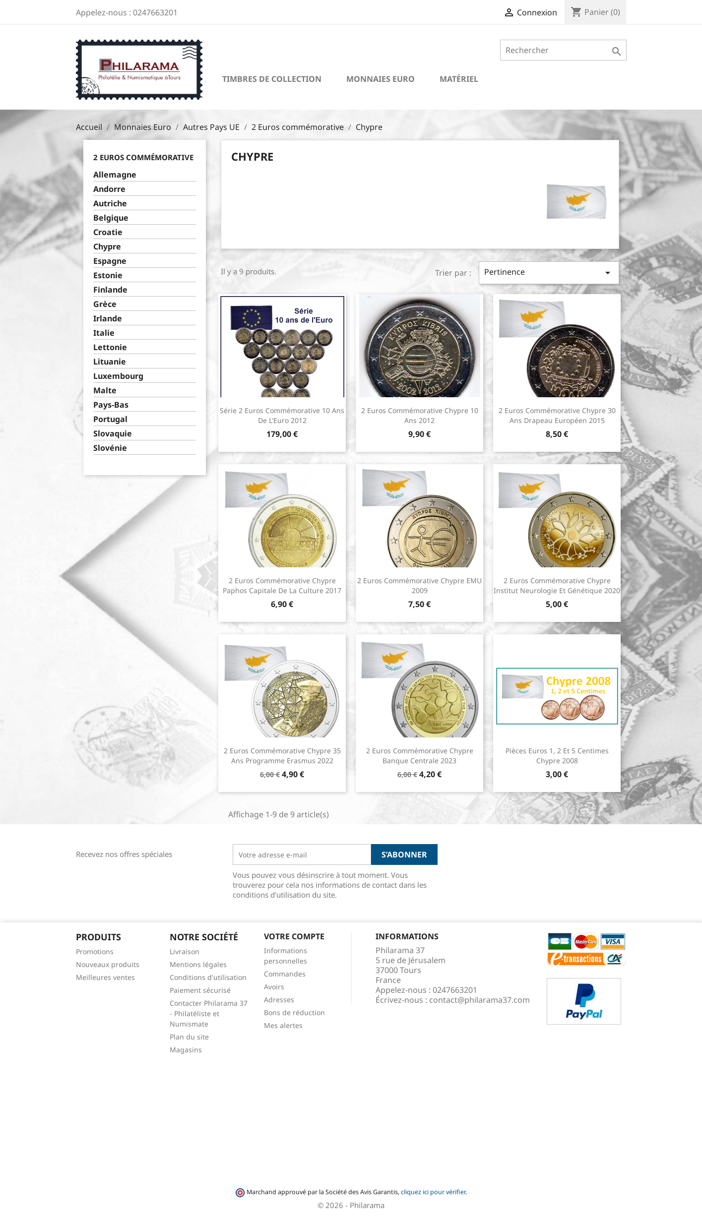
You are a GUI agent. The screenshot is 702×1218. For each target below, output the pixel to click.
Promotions (95, 951)
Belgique (110, 218)
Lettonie (110, 347)
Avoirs (274, 986)
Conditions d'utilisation (208, 977)
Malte (105, 390)
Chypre (107, 247)
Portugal (110, 419)
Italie (104, 333)
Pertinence (548, 272)
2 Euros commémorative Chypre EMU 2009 (419, 585)
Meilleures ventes (105, 977)
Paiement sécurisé (200, 990)
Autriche (110, 203)
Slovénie (110, 448)
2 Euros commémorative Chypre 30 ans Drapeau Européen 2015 (557, 415)
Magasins (186, 1049)
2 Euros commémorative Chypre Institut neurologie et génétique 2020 (557, 585)
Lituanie (109, 362)
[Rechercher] (563, 50)
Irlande (107, 318)
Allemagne (114, 175)
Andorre (109, 189)
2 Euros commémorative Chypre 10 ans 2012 (419, 415)
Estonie (108, 275)
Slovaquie (112, 433)
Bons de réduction (294, 1012)
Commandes (285, 973)
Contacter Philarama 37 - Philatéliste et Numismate (209, 1013)
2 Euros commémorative (143, 157)
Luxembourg (118, 376)
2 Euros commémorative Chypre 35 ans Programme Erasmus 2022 (282, 755)
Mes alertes (283, 1025)
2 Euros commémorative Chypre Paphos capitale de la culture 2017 (282, 585)
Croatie (108, 232)
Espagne (110, 261)
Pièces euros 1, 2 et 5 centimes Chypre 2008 (557, 755)
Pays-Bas (110, 405)
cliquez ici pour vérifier (433, 1192)
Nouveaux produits (107, 964)
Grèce (105, 304)
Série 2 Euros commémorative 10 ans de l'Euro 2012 (282, 415)
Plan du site (189, 1036)
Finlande (110, 290)
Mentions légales (198, 964)
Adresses (279, 999)
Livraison (184, 951)
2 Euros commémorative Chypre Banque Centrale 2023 (419, 755)
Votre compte (294, 936)
